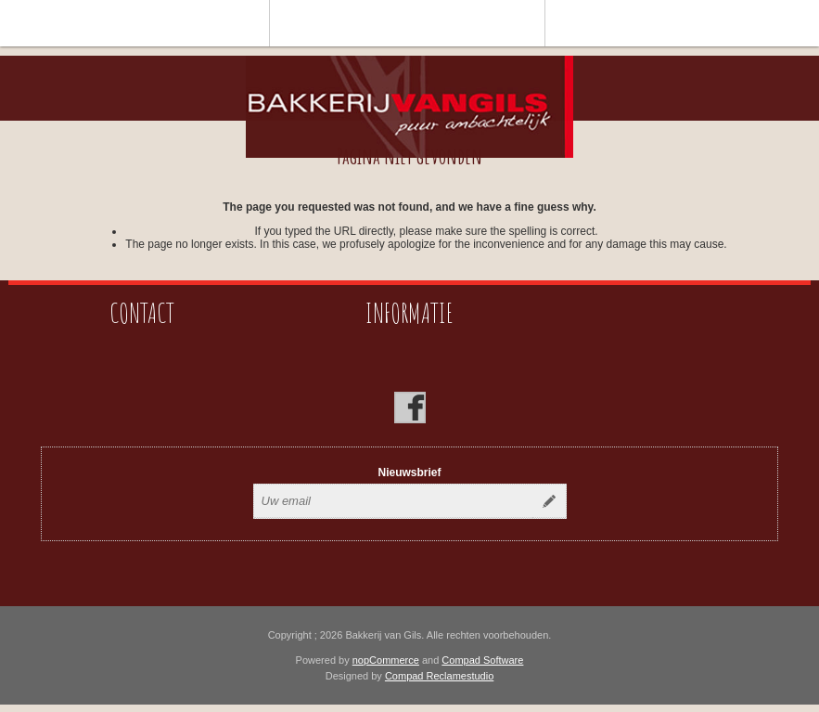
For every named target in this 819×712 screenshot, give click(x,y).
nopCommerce (385, 660)
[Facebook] (410, 407)
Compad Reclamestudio (439, 675)
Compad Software (482, 660)
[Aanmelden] (393, 501)
